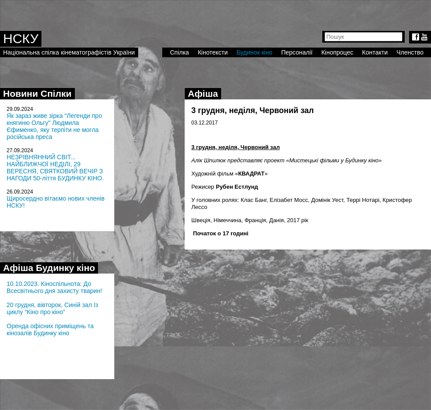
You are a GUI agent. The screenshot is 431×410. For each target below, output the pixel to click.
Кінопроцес (337, 52)
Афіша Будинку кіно (49, 268)
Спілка (179, 52)
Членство (410, 52)
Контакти (374, 52)
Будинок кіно (255, 52)
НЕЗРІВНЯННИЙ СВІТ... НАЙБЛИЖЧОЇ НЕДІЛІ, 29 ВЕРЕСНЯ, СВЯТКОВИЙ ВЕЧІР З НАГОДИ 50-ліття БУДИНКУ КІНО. (55, 168)
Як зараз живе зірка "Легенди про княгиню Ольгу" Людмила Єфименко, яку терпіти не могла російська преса (54, 126)
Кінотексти (213, 52)
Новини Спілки (37, 93)
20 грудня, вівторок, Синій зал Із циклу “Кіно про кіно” (52, 308)
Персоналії (296, 52)
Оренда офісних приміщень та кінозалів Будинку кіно (50, 329)
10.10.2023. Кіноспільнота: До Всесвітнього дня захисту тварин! (54, 287)
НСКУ (20, 38)
